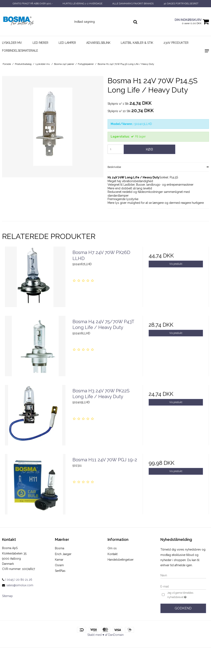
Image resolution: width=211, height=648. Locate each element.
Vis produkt (175, 263)
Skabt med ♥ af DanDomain (105, 634)
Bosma (59, 548)
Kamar (59, 559)
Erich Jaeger (63, 554)
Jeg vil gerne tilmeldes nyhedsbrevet (186, 595)
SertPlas (60, 570)
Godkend (183, 608)
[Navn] (183, 575)
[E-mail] (183, 586)
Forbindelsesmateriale (20, 50)
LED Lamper (67, 42)
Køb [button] (149, 149)
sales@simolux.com (19, 585)
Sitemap (7, 596)
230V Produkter (176, 42)
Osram (59, 565)
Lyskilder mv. (12, 42)
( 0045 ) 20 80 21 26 (17, 579)
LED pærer (40, 42)
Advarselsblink (98, 42)
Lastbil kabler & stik (137, 42)
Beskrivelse (114, 167)
